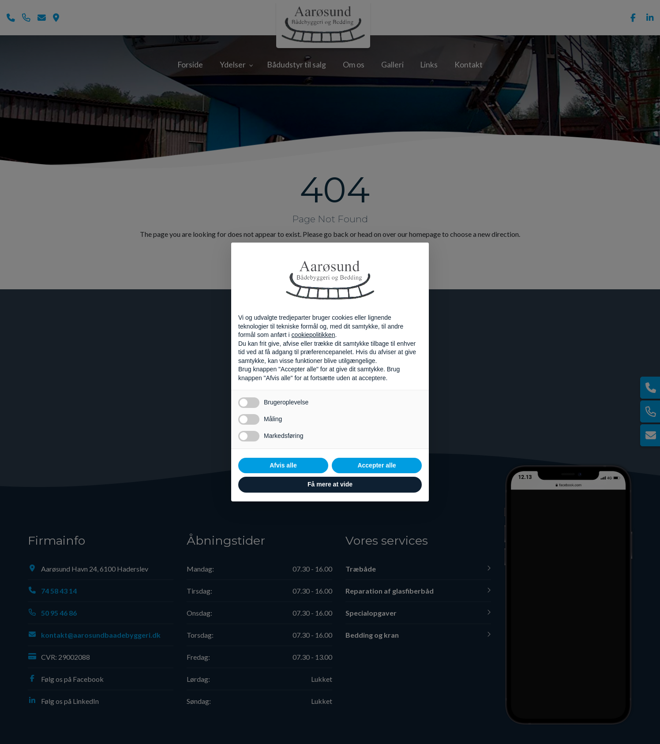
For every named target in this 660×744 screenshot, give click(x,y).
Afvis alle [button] (283, 465)
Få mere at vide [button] (330, 484)
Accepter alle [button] (376, 465)
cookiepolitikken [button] (313, 334)
